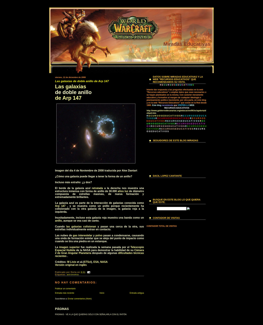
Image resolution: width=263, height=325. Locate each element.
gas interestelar (82, 235)
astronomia (73, 274)
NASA (104, 261)
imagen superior (69, 247)
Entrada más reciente (64, 293)
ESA (96, 261)
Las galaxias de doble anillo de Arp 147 (82, 81)
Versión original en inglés (71, 264)
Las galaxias (70, 87)
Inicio (102, 293)
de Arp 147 (68, 98)
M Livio (71, 261)
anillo (58, 220)
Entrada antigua (137, 293)
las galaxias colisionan (81, 226)
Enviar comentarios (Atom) (80, 299)
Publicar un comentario (65, 288)
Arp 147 (60, 205)
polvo (98, 235)
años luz (123, 191)
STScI (87, 261)
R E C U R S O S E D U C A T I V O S (182, 121)
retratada (97, 188)
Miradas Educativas (186, 44)
